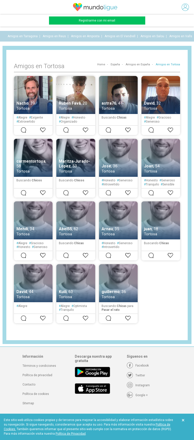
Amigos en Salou (152, 36)
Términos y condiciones (39, 366)
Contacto (28, 384)
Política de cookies (35, 394)
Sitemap (28, 403)
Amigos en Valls (180, 36)
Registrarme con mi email (97, 20)
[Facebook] (138, 365)
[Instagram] (138, 385)
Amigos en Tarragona (23, 36)
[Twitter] (136, 375)
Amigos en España (138, 64)
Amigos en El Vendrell (120, 36)
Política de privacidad (37, 375)
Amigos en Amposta (85, 36)
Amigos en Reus (54, 36)
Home (101, 64)
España (115, 64)
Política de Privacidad (71, 433)
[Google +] (137, 395)
